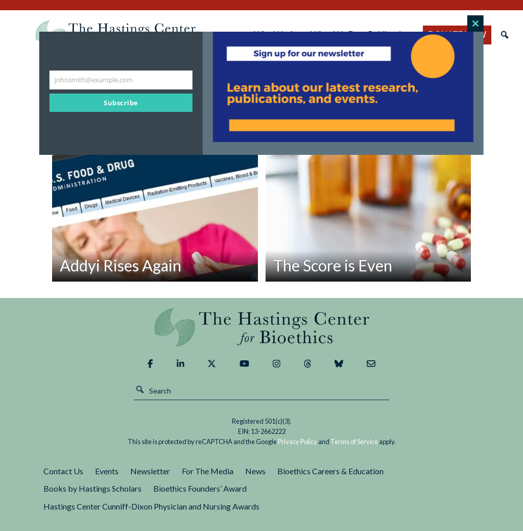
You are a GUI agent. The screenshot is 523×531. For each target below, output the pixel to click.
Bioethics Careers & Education (330, 471)
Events (106, 471)
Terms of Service (354, 441)
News (255, 471)
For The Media (207, 471)
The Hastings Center (261, 327)
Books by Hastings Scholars (92, 488)
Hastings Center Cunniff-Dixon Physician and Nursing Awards (151, 506)
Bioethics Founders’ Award (200, 488)
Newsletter (150, 471)
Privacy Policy (297, 441)
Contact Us (63, 471)
